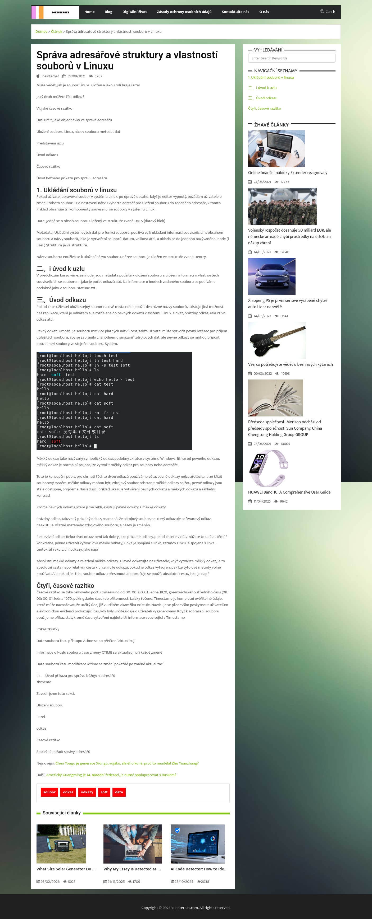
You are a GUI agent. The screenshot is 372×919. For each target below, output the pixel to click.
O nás (264, 11)
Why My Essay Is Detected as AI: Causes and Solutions (132, 869)
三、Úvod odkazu (263, 98)
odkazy (87, 792)
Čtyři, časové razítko (264, 108)
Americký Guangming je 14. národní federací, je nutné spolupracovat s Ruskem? (111, 775)
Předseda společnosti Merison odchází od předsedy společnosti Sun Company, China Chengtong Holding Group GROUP (285, 428)
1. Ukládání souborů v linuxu (271, 77)
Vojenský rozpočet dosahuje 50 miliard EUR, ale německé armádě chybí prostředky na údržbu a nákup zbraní (289, 237)
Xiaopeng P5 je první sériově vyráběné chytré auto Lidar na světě (288, 304)
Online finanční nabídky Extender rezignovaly (287, 172)
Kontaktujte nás (235, 11)
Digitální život (135, 11)
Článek (56, 31)
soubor (49, 792)
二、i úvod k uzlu (262, 88)
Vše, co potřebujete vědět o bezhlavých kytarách (290, 364)
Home (89, 11)
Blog (108, 11)
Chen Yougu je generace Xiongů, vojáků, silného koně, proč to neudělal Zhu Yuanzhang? (127, 763)
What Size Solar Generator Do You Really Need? (66, 869)
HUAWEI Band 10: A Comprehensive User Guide (289, 492)
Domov (41, 31)
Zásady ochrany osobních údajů (184, 11)
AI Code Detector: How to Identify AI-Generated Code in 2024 (200, 869)
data (119, 792)
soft (104, 792)
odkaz (68, 792)
